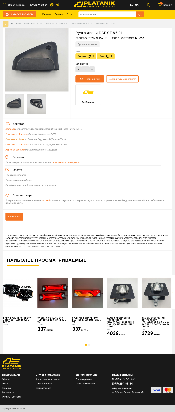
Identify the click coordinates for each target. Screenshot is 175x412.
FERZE (5, 325)
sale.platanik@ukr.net (122, 388)
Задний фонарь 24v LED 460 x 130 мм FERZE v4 (51, 320)
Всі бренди (88, 102)
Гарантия (6, 388)
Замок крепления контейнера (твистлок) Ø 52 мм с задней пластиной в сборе (120, 322)
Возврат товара (43, 388)
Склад (78, 51)
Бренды (59, 14)
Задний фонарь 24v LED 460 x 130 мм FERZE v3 (86, 320)
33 (5, 24)
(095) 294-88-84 (38, 5)
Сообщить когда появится (122, 78)
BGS (108, 329)
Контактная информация (48, 379)
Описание (14, 216)
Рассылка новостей (86, 383)
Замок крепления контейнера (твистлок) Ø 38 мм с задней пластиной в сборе (155, 322)
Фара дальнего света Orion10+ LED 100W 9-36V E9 (17, 320)
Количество (81, 63)
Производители (84, 379)
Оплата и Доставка (11, 396)
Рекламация (8, 392)
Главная (46, 14)
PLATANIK (101, 38)
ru (131, 4)
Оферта (6, 379)
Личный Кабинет (44, 383)
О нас (70, 14)
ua (136, 5)
